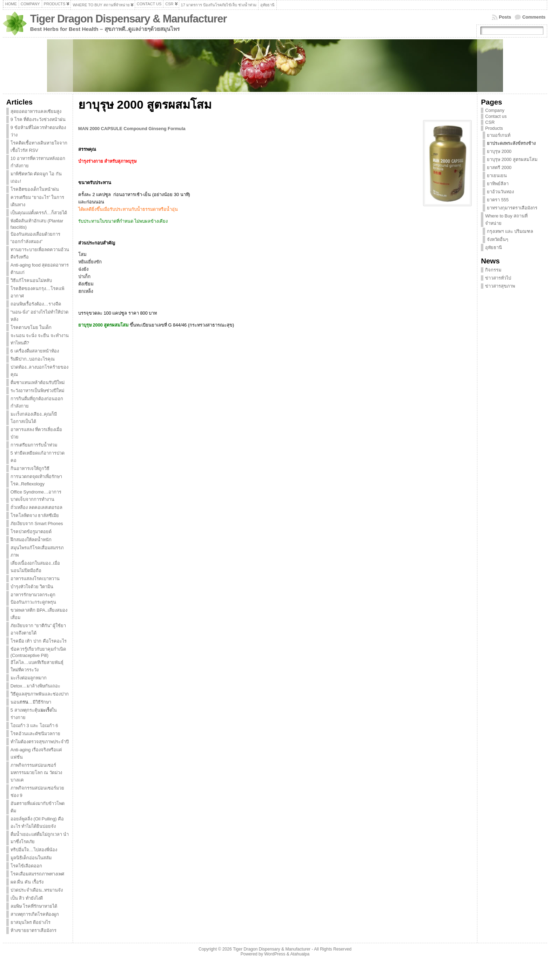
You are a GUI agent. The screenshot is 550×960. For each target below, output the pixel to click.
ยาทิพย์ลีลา (498, 183)
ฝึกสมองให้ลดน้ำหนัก (31, 539)
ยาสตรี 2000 (499, 167)
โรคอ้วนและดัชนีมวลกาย (35, 733)
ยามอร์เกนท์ (498, 135)
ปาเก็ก (84, 276)
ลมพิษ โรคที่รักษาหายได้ (34, 906)
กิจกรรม (493, 270)
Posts (505, 17)
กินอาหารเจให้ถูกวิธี (30, 468)
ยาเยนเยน (497, 175)
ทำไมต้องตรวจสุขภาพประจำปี (40, 741)
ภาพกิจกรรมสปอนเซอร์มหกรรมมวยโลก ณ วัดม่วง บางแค (36, 773)
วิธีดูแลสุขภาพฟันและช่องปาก (40, 694)
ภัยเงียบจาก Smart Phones (37, 523)
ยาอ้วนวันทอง (500, 191)
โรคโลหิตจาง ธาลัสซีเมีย (35, 515)
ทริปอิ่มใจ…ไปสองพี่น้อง (34, 849)
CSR (490, 122)
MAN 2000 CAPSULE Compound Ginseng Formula (132, 128)
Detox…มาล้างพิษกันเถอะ (35, 686)
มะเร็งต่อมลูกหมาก (29, 677)
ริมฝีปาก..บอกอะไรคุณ (33, 359)
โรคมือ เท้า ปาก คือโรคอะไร (39, 641)
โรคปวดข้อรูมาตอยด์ (31, 531)
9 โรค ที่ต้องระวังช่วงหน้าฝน (38, 119)
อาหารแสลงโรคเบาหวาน (35, 578)
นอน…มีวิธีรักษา (31, 702)
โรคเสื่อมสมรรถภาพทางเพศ (37, 874)
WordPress (274, 954)
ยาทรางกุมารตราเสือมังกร (512, 207)
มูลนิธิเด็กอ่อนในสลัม (31, 857)
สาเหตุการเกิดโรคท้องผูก (35, 914)
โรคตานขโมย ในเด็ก (31, 327)
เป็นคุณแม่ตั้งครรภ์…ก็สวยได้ (39, 212)
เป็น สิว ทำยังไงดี (27, 898)
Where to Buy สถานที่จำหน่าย (506, 219)
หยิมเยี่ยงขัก (90, 261)
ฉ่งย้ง (83, 269)
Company (494, 110)
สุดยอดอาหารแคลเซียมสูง (36, 111)
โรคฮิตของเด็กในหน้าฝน (35, 189)
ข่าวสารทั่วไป (498, 278)
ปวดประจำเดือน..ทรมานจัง (37, 890)
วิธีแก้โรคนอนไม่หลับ (31, 280)
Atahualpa (299, 954)
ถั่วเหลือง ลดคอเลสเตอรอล (37, 507)
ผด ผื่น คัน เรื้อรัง (27, 882)
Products (494, 128)
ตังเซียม (85, 284)
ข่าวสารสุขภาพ (500, 286)
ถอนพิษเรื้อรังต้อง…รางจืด (36, 304)
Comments (533, 17)
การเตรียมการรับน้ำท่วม (34, 445)
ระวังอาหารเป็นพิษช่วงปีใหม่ (37, 390)
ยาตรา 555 (498, 199)
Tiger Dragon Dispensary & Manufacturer (128, 19)
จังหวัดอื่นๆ (497, 239)
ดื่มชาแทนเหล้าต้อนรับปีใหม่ (38, 382)
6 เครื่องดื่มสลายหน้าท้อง (35, 351)
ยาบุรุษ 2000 (499, 151)
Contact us (496, 116)
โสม (82, 254)
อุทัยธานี (493, 247)
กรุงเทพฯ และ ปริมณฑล (510, 231)
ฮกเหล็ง (85, 291)
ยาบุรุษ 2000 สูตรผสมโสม (512, 159)
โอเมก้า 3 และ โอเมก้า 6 (34, 725)
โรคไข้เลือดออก (26, 865)
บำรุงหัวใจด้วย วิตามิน (32, 586)
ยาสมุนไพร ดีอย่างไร (31, 922)
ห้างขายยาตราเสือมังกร (33, 930)
